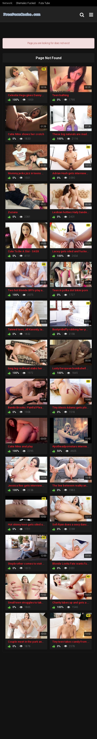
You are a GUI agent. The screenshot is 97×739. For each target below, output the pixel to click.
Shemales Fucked (26, 3)
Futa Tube (44, 3)
